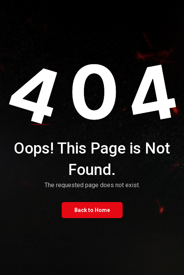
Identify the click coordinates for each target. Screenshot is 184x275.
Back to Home (92, 210)
